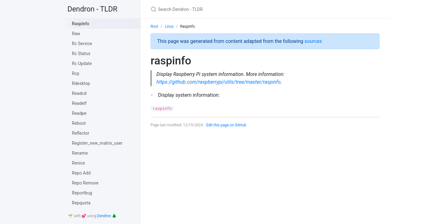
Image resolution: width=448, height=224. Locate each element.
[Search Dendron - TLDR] (224, 9)
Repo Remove (85, 182)
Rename (80, 153)
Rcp (75, 73)
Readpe (79, 113)
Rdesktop (81, 83)
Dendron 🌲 (107, 216)
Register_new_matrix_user (97, 143)
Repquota (81, 202)
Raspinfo (80, 23)
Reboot (79, 123)
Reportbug (82, 192)
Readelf (79, 103)
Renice (78, 163)
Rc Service (82, 43)
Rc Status (81, 53)
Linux (169, 26)
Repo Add (81, 172)
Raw (76, 33)
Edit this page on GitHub (227, 125)
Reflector (80, 133)
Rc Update (82, 63)
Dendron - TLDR (94, 9)
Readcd (79, 93)
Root (154, 26)
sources (313, 41)
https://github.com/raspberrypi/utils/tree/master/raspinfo (219, 82)
